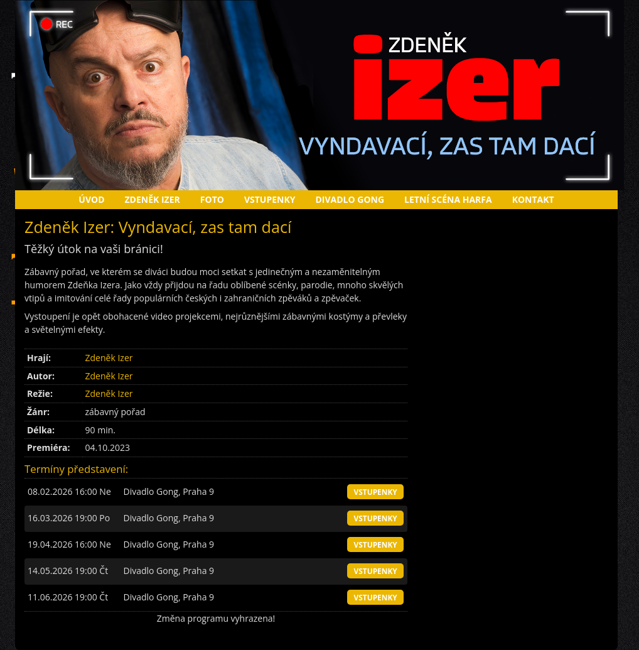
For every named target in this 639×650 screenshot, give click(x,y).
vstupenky (375, 492)
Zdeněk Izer (152, 199)
